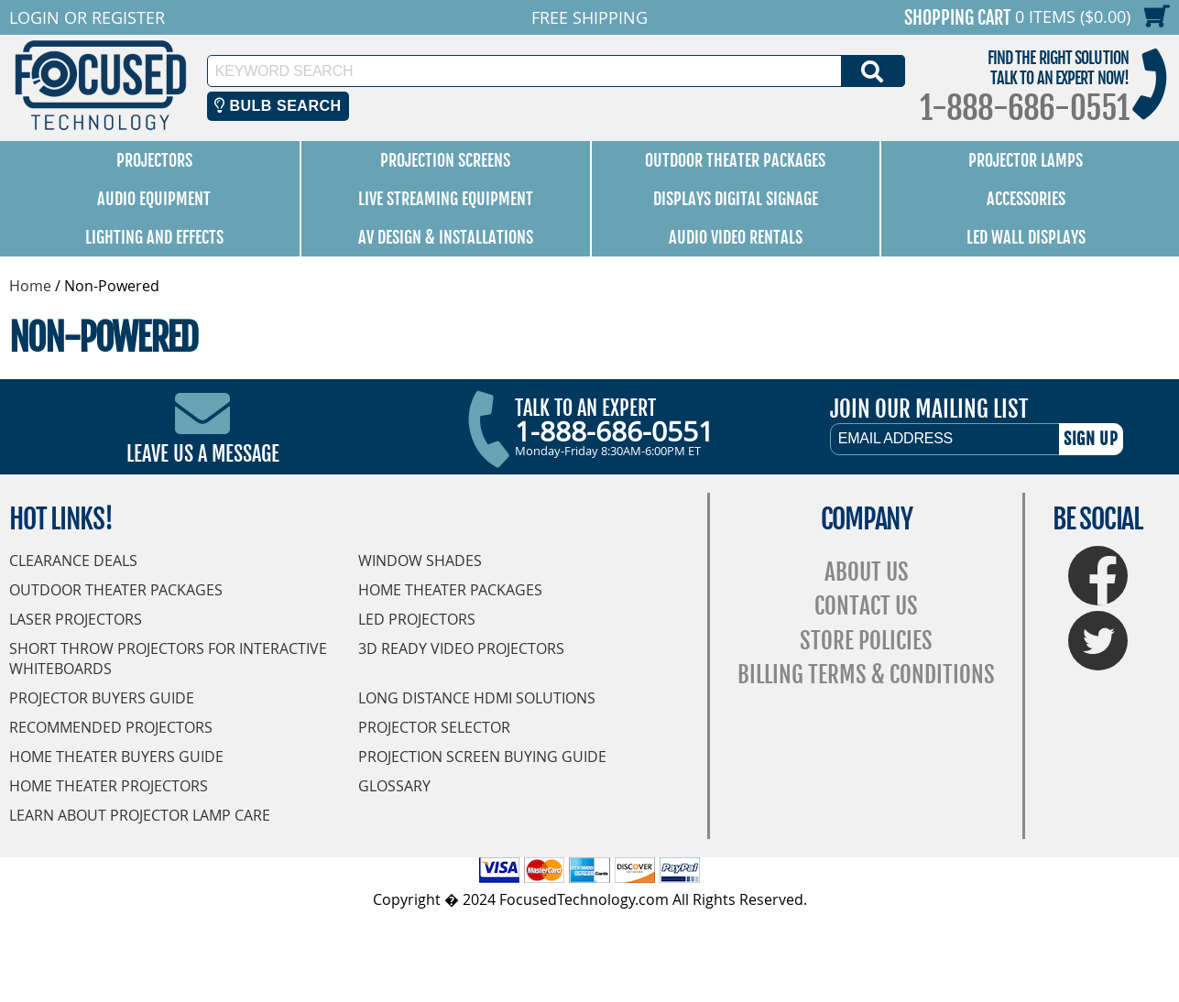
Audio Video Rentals (735, 237)
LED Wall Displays (1026, 237)
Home (30, 286)
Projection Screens (445, 160)
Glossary (394, 786)
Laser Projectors (75, 619)
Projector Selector (434, 727)
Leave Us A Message (202, 453)
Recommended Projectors (111, 727)
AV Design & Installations (445, 237)
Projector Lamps (1025, 160)
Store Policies (866, 640)
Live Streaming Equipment (445, 199)
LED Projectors (416, 619)
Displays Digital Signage (735, 199)
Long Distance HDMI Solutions (476, 698)
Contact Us (866, 606)
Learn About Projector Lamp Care (139, 815)
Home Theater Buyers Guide (116, 756)
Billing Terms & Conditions (866, 674)
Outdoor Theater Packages (735, 160)
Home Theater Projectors (108, 786)
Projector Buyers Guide (101, 698)
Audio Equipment (154, 199)
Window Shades (420, 560)
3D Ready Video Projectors (461, 648)
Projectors (154, 160)
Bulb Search (278, 106)
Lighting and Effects (154, 237)
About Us (866, 572)
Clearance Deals (73, 560)
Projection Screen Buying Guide (482, 756)
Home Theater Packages (450, 590)
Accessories (1026, 199)
